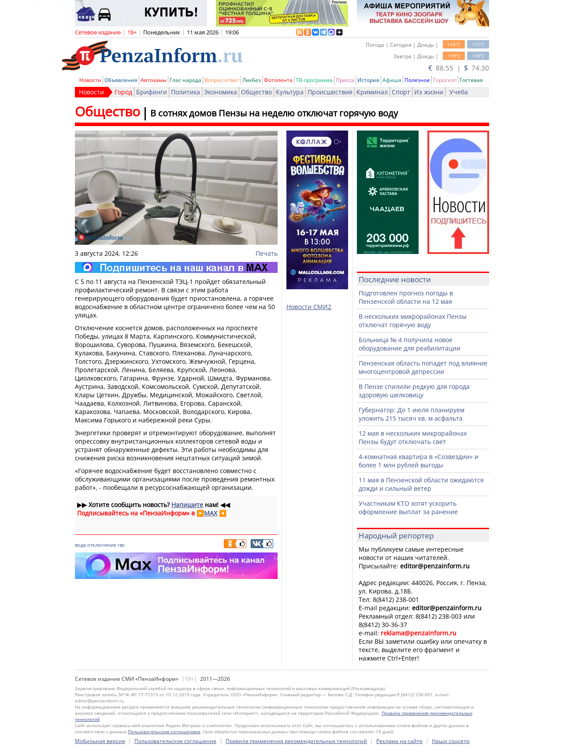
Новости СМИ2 (308, 306)
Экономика (220, 92)
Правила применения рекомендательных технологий (296, 741)
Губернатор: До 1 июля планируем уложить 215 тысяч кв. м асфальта (411, 414)
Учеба (458, 92)
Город (123, 92)
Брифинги (151, 92)
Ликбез (251, 80)
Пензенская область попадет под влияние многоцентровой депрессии (423, 367)
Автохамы (154, 80)
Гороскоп (444, 80)
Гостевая (471, 80)
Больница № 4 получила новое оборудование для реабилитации (409, 344)
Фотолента (278, 80)
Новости (90, 80)
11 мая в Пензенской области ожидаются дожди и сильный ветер (421, 484)
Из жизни (428, 92)
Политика (185, 92)
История (368, 80)
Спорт (401, 92)
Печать (267, 253)
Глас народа (185, 80)
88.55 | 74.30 (458, 67)
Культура (290, 92)
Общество (256, 92)
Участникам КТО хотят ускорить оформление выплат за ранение (408, 507)
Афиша (391, 80)
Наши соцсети (451, 741)
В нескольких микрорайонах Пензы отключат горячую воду (413, 320)
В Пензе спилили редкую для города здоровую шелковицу (414, 390)
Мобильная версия (100, 741)
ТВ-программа (314, 80)
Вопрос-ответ (221, 80)
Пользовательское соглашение (175, 741)
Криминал (372, 92)
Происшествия (330, 92)
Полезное (417, 80)
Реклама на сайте (399, 741)
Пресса (345, 80)
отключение (101, 544)
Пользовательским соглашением (164, 731)
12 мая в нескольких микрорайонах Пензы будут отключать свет (413, 437)
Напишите (187, 504)
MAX (210, 513)
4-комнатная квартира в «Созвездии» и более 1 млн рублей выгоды (419, 460)
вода (80, 544)
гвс (121, 544)
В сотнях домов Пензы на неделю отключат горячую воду (274, 113)
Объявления (120, 80)
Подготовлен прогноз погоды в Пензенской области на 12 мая (406, 297)
